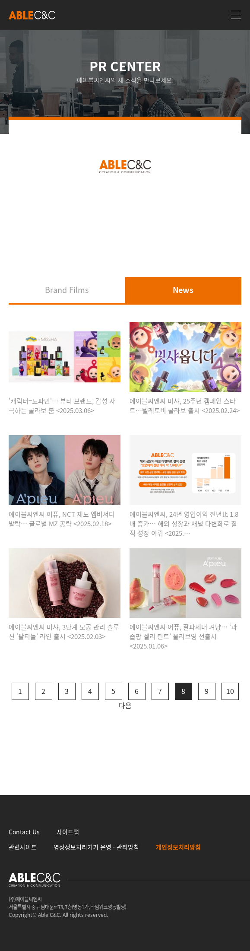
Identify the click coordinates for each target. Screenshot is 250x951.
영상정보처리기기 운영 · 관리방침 (96, 847)
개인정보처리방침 (178, 847)
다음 (125, 705)
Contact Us (24, 831)
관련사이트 (23, 847)
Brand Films (67, 290)
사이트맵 (68, 831)
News (183, 290)
